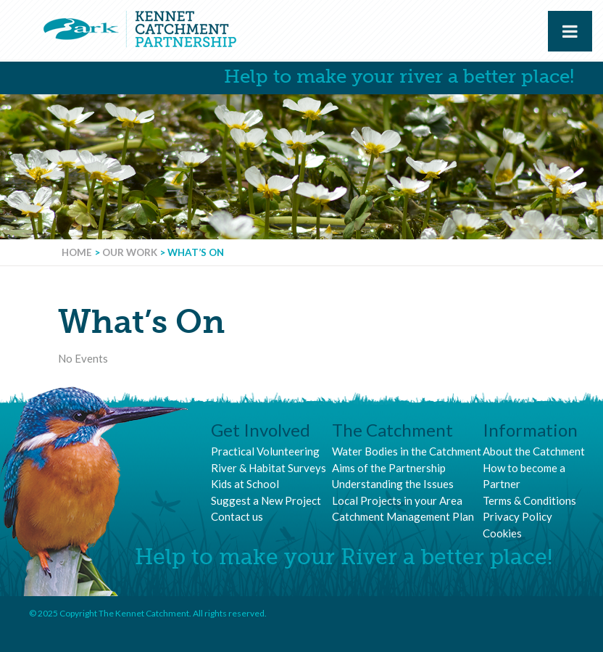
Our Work (129, 252)
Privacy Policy (517, 516)
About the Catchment (534, 451)
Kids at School (245, 483)
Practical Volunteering (265, 451)
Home (77, 252)
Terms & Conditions (529, 500)
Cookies (502, 533)
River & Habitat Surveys (268, 467)
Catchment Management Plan (403, 516)
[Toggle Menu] (570, 31)
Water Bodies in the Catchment (406, 451)
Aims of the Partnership (389, 467)
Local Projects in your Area (397, 500)
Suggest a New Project (266, 500)
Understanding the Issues (393, 483)
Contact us (237, 516)
